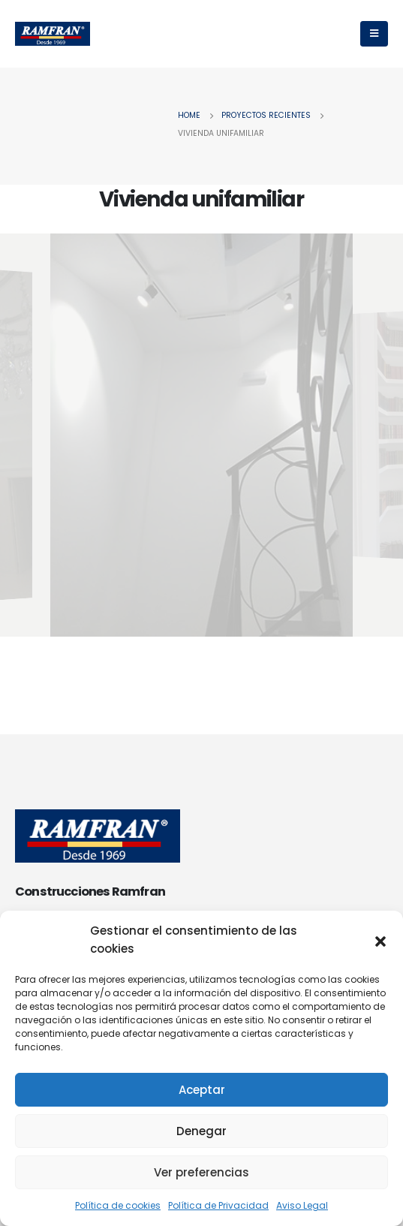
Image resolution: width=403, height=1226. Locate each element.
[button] (380, 939)
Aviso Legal (302, 1205)
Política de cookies (118, 1205)
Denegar (201, 1131)
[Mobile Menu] (374, 34)
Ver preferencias (201, 1172)
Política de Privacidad (218, 1205)
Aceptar (202, 1090)
